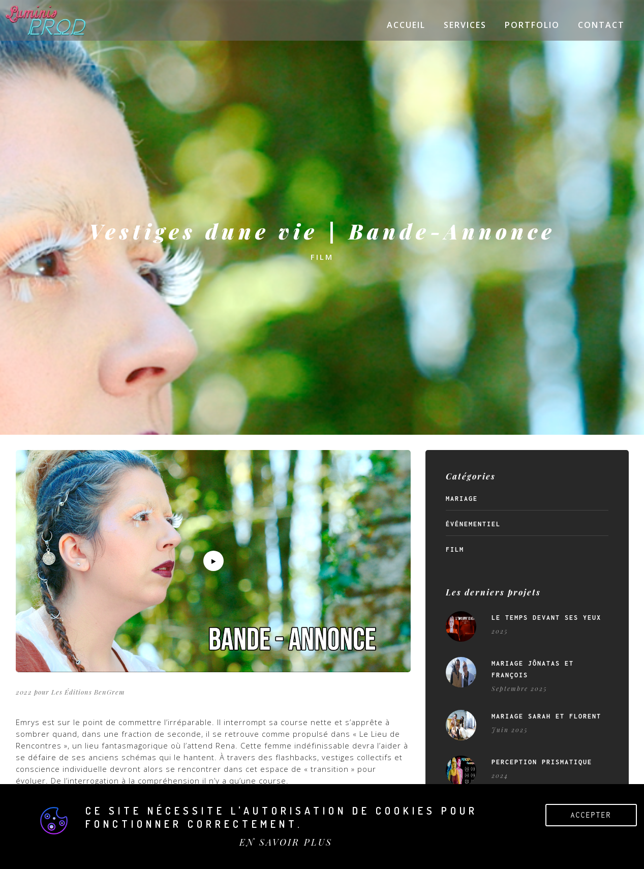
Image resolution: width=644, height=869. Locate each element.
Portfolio (532, 25)
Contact (601, 25)
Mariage (462, 498)
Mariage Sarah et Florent (546, 716)
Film (455, 549)
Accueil (406, 25)
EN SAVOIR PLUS (285, 842)
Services (465, 25)
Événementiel (473, 524)
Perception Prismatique (542, 762)
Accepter (590, 815)
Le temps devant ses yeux (546, 617)
